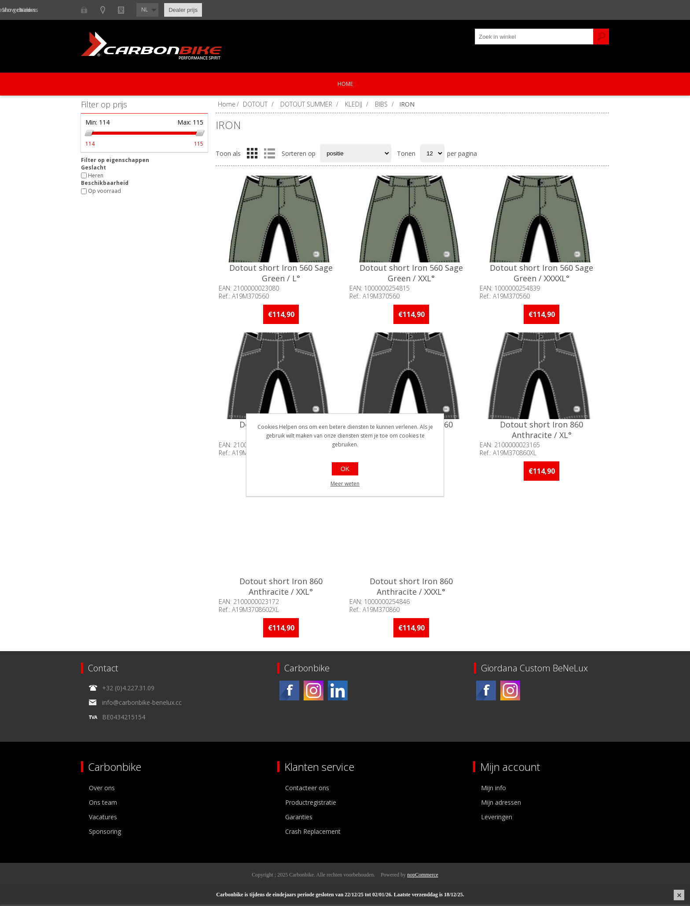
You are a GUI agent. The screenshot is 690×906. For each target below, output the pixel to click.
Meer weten (345, 483)
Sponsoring (105, 833)
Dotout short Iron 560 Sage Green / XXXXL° (543, 273)
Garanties (298, 818)
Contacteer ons (307, 789)
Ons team (103, 803)
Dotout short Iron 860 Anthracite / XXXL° (412, 587)
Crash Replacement (313, 833)
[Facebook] (289, 692)
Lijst (269, 153)
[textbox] (534, 36)
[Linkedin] (338, 692)
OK (345, 468)
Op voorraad (104, 191)
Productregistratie (310, 803)
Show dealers (174, 10)
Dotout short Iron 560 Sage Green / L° (281, 273)
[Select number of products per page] (432, 153)
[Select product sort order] (355, 153)
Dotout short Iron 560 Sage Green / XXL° (412, 273)
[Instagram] (313, 692)
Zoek (601, 36)
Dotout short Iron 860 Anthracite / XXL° (281, 587)
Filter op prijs (104, 104)
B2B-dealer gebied (115, 10)
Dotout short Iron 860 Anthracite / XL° (543, 431)
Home (345, 84)
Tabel (252, 153)
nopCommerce (422, 876)
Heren (95, 175)
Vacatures (103, 818)
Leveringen (496, 818)
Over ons (102, 789)
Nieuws (218, 10)
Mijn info (493, 789)
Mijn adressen (501, 803)
